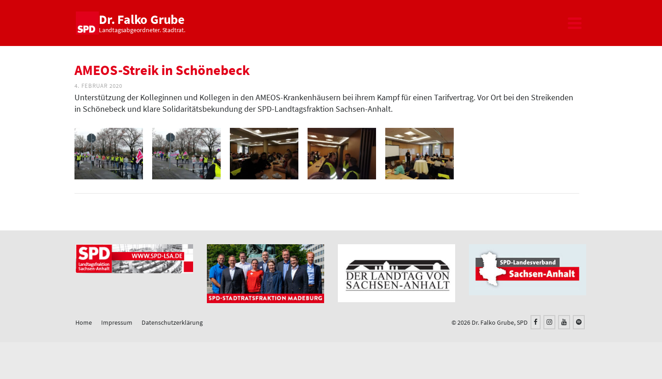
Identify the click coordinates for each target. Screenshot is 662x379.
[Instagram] (549, 322)
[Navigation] (574, 23)
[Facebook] (536, 322)
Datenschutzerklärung (172, 322)
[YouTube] (564, 322)
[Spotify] (579, 322)
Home (83, 322)
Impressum (116, 322)
